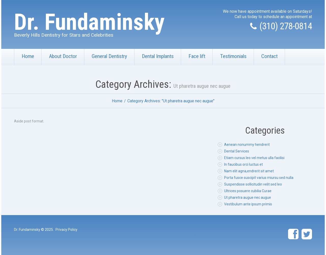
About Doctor (63, 56)
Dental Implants (158, 56)
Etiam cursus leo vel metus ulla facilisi (254, 158)
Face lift (196, 56)
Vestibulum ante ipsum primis (248, 204)
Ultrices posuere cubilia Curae (247, 191)
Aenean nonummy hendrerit (247, 145)
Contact (269, 56)
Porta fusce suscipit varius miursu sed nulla (258, 178)
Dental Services (236, 151)
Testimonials (233, 56)
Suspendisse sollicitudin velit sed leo (253, 184)
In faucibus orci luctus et (243, 164)
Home (28, 56)
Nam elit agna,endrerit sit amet (249, 171)
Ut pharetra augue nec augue (247, 197)
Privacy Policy (66, 230)
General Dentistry (109, 56)
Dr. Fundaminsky (89, 22)
